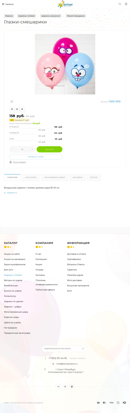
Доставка (77, 177)
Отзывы (39, 270)
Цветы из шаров (12, 322)
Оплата (94, 177)
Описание (12, 177)
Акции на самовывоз (14, 259)
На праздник (10, 328)
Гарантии (72, 270)
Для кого (8, 270)
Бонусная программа (78, 285)
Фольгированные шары (16, 312)
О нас (38, 254)
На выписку (10, 296)
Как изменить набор (54, 177)
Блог (69, 291)
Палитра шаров (75, 275)
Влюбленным (11, 285)
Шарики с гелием (13, 275)
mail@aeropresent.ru (67, 363)
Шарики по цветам (13, 301)
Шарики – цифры (12, 306)
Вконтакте (58, 386)
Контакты (40, 275)
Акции (39, 264)
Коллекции (41, 259)
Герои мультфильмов (14, 264)
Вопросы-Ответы (76, 264)
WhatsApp (72, 386)
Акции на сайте (12, 254)
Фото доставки (74, 280)
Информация (78, 243)
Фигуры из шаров (13, 280)
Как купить (30, 177)
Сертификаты (74, 259)
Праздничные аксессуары (17, 333)
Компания (44, 243)
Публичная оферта (45, 290)
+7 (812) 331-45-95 (58, 358)
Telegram (65, 386)
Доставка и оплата (76, 254)
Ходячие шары (11, 317)
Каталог (11, 243)
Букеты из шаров (12, 291)
